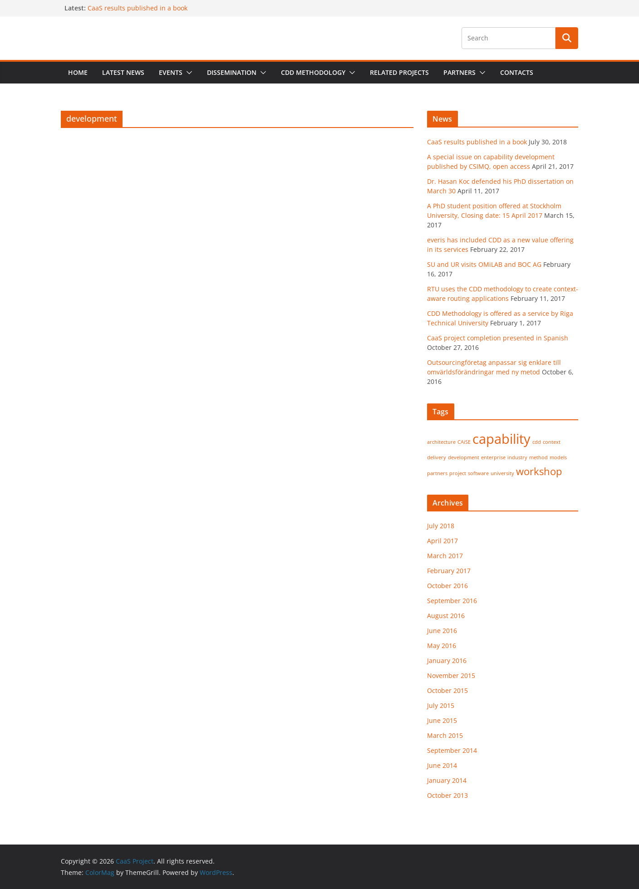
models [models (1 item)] (558, 457)
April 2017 (442, 540)
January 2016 (447, 660)
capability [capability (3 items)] (501, 439)
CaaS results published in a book (137, 8)
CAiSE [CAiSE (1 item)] (464, 442)
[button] (187, 72)
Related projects (399, 72)
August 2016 (446, 615)
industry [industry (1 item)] (517, 457)
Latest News (123, 72)
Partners (459, 72)
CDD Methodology (313, 72)
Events (170, 72)
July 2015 (440, 705)
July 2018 (440, 525)
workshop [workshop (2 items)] (539, 471)
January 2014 (447, 780)
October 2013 (447, 795)
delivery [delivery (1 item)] (436, 457)
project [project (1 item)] (457, 473)
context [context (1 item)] (551, 442)
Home (78, 72)
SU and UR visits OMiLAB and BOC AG (484, 264)
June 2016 (442, 630)
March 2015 (445, 735)
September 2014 (452, 750)
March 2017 (445, 555)
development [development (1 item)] (463, 457)
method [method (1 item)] (538, 457)
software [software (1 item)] (478, 473)
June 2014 (442, 765)
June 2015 (442, 720)
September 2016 (452, 600)
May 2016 (441, 645)
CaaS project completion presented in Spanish (497, 338)
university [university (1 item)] (502, 473)
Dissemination (231, 72)
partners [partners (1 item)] (437, 473)
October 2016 (447, 585)
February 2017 (449, 570)
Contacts (516, 72)
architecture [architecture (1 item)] (441, 442)
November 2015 (451, 675)
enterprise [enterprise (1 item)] (493, 457)
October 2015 (447, 690)
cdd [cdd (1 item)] (536, 442)
